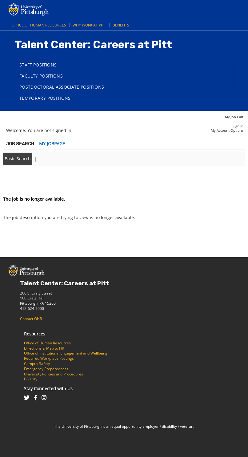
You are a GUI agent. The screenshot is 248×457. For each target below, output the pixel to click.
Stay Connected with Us (48, 388)
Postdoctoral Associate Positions (61, 87)
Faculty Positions (41, 76)
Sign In (238, 126)
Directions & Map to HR (44, 348)
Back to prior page (22, 180)
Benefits (121, 25)
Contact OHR (31, 318)
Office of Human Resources (39, 25)
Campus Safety (37, 363)
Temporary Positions (45, 98)
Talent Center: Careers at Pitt (64, 283)
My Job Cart (234, 116)
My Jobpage (52, 143)
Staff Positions (38, 65)
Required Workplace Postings (49, 358)
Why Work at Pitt (89, 25)
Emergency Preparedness (46, 368)
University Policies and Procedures (53, 374)
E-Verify (30, 379)
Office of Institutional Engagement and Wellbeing (65, 353)
